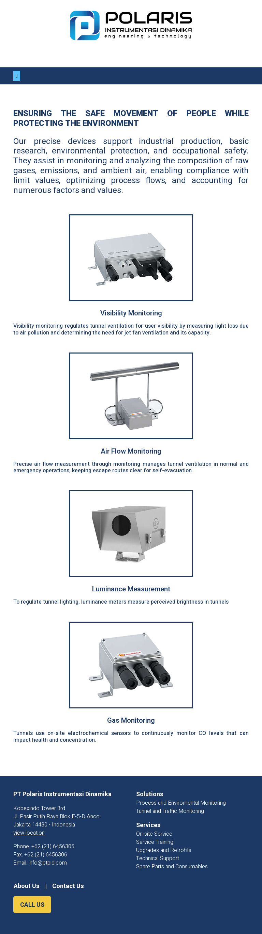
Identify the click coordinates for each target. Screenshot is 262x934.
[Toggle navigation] (16, 76)
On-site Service (154, 834)
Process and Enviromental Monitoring (181, 803)
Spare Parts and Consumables (172, 867)
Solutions (149, 794)
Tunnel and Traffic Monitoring (170, 811)
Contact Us (68, 886)
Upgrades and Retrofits (163, 850)
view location (29, 833)
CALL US (32, 905)
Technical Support (157, 858)
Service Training (154, 842)
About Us (27, 886)
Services (148, 825)
